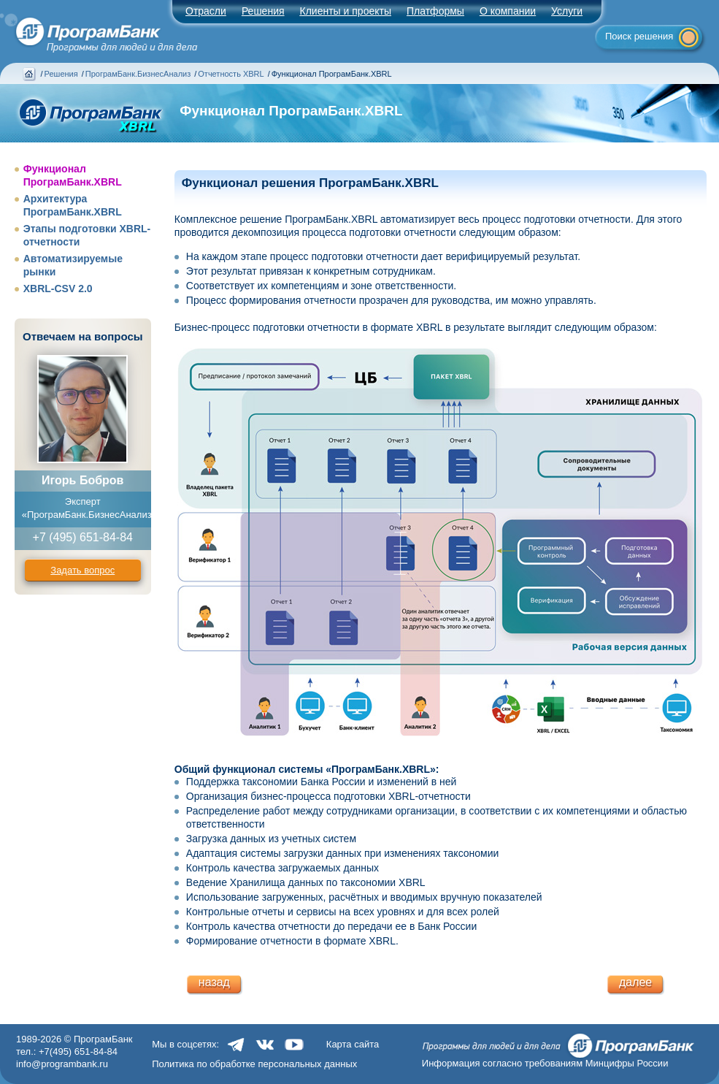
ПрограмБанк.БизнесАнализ (138, 73)
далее (635, 982)
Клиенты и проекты (345, 11)
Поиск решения (639, 36)
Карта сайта (352, 1044)
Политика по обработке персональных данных (254, 1063)
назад (214, 982)
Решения (61, 73)
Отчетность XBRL (231, 73)
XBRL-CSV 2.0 (58, 288)
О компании (508, 11)
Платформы (435, 11)
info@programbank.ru (62, 1063)
